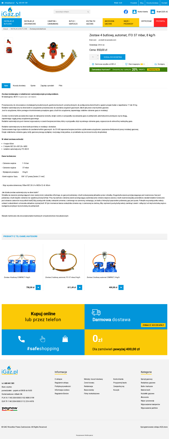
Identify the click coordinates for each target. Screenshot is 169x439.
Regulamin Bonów (62, 393)
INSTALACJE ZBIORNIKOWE (30, 22)
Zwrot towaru (89, 383)
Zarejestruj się (153, 70)
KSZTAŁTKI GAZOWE (90, 22)
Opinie (33, 86)
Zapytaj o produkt (47, 86)
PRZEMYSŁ (160, 21)
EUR (120, 3)
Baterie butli (145, 390)
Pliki (60, 86)
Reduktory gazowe (148, 383)
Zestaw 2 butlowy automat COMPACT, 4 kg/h (103, 277)
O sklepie (58, 379)
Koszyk (116, 390)
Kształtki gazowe (147, 393)
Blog (141, 3)
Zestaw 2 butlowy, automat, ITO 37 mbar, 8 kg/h (62, 277)
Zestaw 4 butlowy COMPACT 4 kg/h (17, 277)
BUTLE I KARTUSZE (73, 22)
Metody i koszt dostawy (93, 379)
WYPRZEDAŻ (146, 21)
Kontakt (164, 3)
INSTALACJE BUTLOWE (9, 22)
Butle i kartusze (147, 386)
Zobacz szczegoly (126, 316)
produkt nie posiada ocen (107, 40)
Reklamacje (88, 386)
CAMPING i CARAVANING (53, 22)
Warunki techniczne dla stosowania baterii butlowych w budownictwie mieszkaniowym (35, 216)
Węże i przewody (147, 401)
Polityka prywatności (63, 386)
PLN (116, 3)
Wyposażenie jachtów (149, 408)
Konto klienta (118, 379)
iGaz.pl (5, 29)
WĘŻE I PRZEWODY (128, 22)
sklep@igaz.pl (9, 3)
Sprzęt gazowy (146, 379)
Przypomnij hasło (120, 383)
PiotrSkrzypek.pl (89, 435)
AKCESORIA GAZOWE (109, 22)
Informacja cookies (62, 390)
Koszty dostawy (152, 3)
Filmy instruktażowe (91, 393)
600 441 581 (23, 3)
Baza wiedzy (89, 390)
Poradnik (134, 3)
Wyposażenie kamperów (150, 404)
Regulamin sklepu (61, 383)
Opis (6, 86)
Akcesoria (145, 397)
